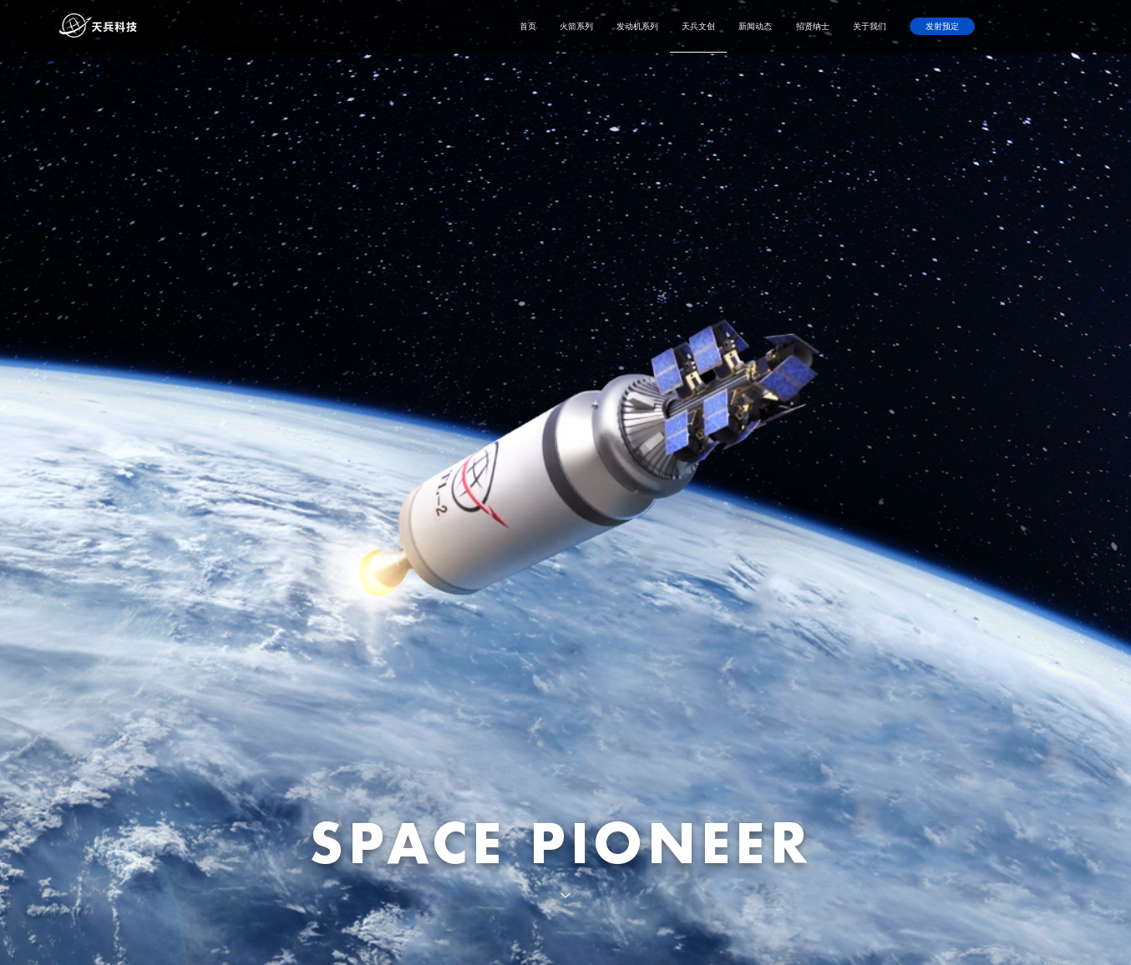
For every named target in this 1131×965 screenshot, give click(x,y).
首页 (528, 26)
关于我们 (869, 26)
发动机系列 (637, 26)
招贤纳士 (812, 26)
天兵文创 (698, 26)
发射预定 (942, 26)
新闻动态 (755, 26)
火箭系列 (576, 26)
